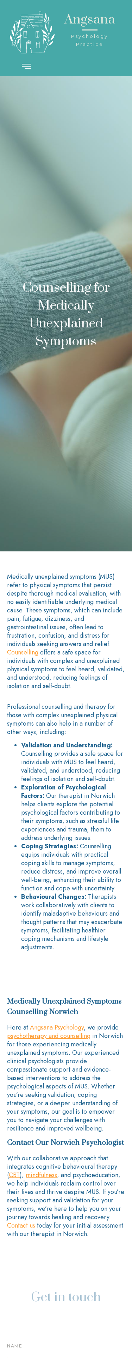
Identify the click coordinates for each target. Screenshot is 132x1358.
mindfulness (41, 1175)
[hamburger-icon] (27, 67)
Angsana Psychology (57, 1027)
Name (14, 1346)
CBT (14, 1175)
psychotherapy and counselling (48, 1035)
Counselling (22, 652)
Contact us (21, 1225)
